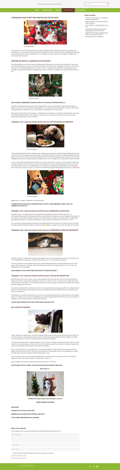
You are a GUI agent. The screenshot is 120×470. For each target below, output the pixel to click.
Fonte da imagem (29, 46)
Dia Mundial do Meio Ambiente (94, 36)
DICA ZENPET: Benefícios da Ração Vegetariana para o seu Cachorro (96, 30)
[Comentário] (45, 437)
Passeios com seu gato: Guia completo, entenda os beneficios (97, 18)
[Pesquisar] (97, 4)
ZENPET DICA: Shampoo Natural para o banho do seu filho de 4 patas (97, 33)
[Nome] (45, 445)
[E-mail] (45, 449)
